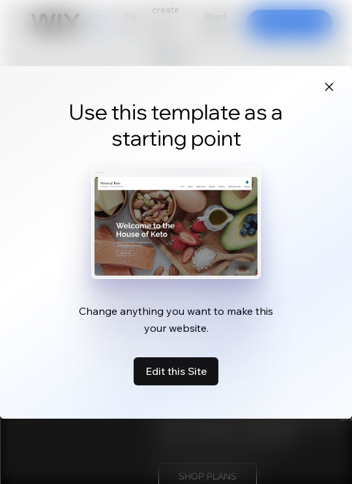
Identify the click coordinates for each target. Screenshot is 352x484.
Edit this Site (176, 371)
